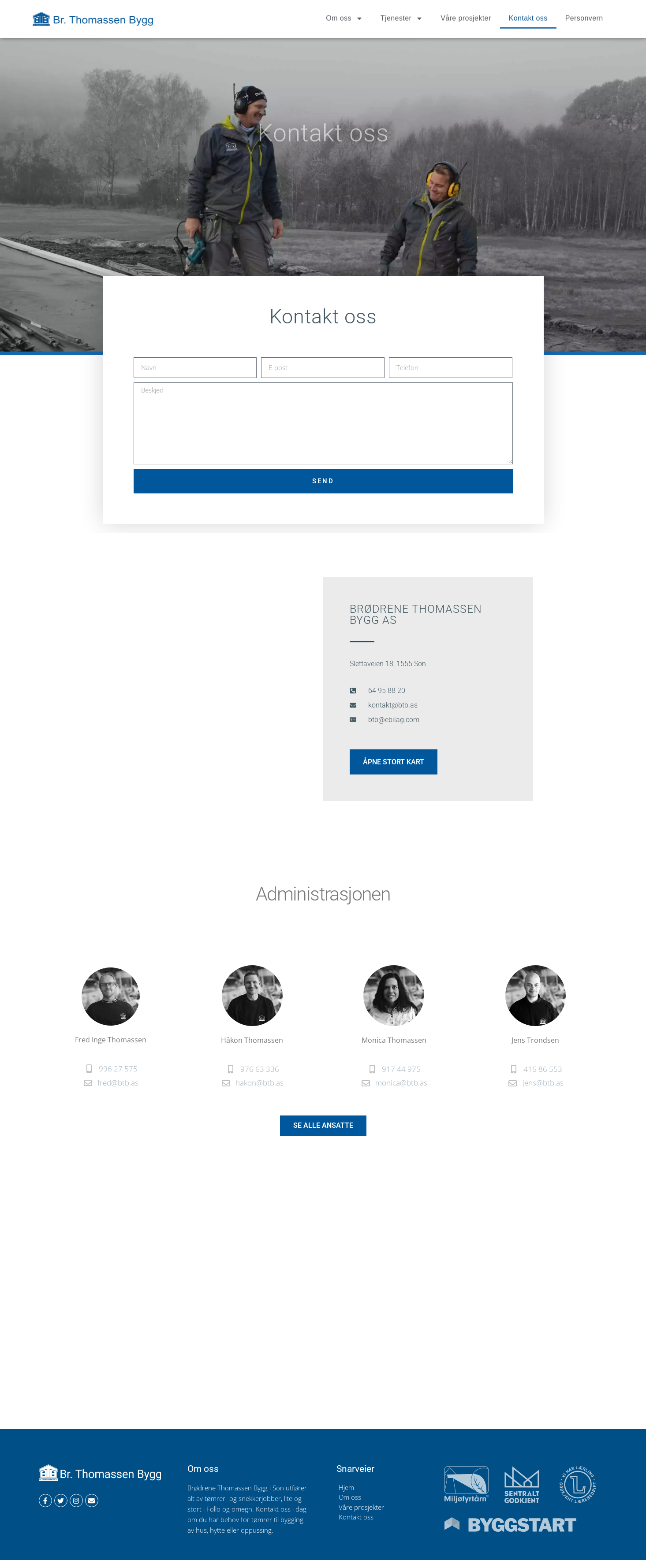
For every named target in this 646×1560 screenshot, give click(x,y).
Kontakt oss (528, 15)
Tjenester (402, 16)
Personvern (584, 15)
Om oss (344, 16)
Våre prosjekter (466, 15)
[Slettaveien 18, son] (323, 1305)
